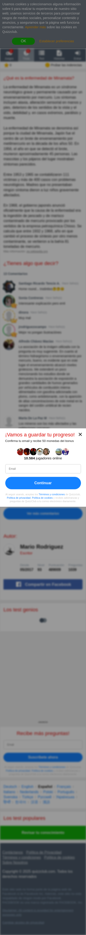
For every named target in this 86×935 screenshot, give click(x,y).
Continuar (43, 483)
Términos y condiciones (52, 494)
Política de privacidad (19, 497)
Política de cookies (42, 497)
